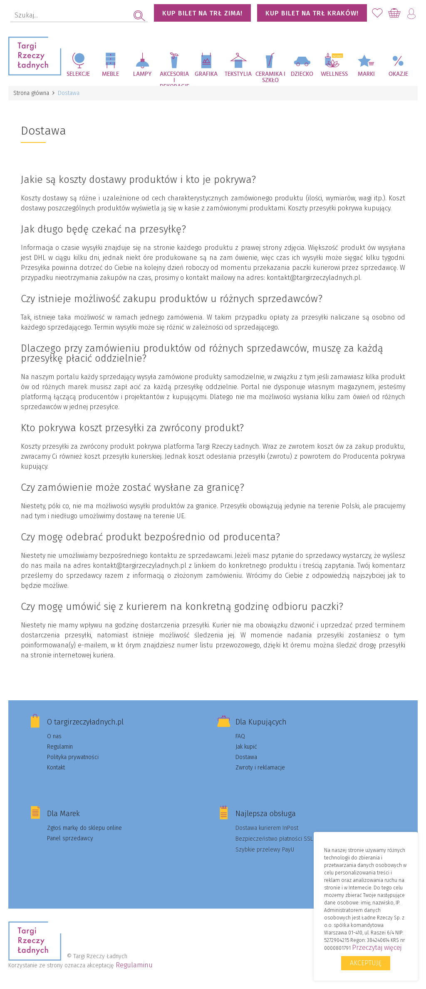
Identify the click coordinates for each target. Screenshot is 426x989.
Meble (110, 74)
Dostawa (246, 757)
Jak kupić (246, 746)
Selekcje (78, 74)
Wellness (334, 74)
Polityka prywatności (73, 757)
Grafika (206, 74)
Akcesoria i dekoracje (174, 78)
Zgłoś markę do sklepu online (84, 828)
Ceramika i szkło (270, 77)
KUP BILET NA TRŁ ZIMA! (202, 13)
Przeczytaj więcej (376, 948)
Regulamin (60, 746)
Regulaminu (134, 965)
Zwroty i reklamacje (260, 767)
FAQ (240, 736)
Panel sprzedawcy (70, 838)
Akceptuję (365, 963)
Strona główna (31, 93)
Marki (366, 74)
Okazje (398, 74)
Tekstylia (238, 74)
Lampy (142, 74)
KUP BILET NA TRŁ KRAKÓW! (312, 13)
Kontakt (56, 767)
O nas (54, 736)
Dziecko (302, 74)
